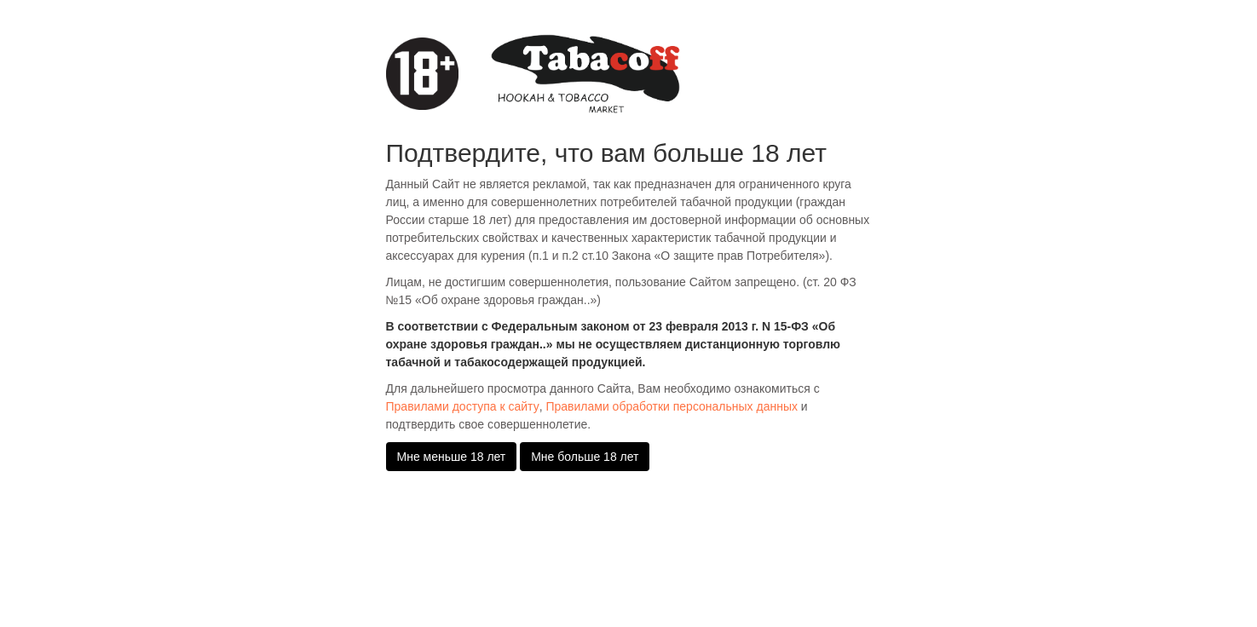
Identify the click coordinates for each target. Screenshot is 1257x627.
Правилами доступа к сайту (462, 406)
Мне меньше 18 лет (451, 456)
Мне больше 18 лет (584, 456)
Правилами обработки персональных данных (671, 406)
